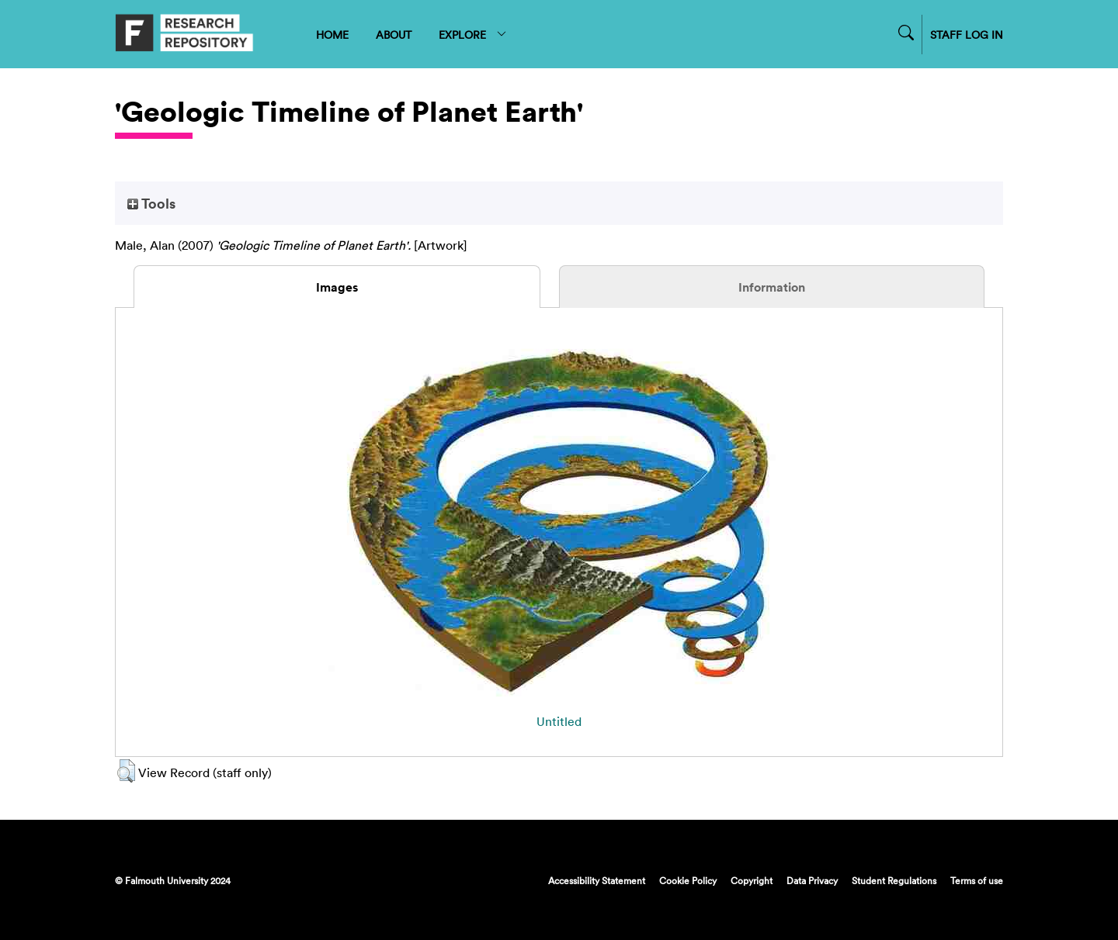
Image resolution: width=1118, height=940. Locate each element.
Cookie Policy (688, 880)
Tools (151, 203)
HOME (332, 34)
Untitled (559, 721)
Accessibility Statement (596, 880)
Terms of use (976, 880)
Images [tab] (337, 286)
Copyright (752, 880)
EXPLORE (473, 34)
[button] (126, 771)
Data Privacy (812, 880)
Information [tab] (771, 286)
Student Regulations (894, 880)
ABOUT (393, 34)
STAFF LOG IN (966, 34)
